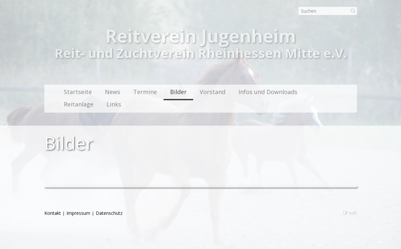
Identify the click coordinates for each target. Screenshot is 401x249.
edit (350, 213)
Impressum (78, 213)
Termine (145, 92)
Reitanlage (78, 104)
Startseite (78, 92)
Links (114, 104)
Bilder (178, 92)
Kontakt (52, 213)
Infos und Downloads (267, 92)
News (112, 92)
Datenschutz (109, 213)
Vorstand (212, 92)
